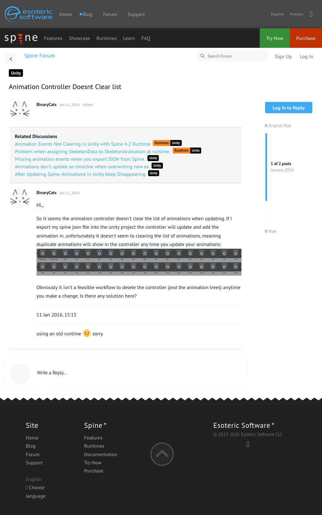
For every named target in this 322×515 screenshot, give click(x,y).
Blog (31, 446)
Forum (110, 14)
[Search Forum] (232, 56)
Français (296, 14)
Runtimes (107, 38)
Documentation (100, 454)
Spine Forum (39, 55)
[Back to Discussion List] (10, 58)
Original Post (278, 125)
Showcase (79, 38)
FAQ (146, 38)
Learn (129, 38)
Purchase (305, 38)
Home (65, 14)
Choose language (36, 491)
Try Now (275, 38)
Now (270, 231)
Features (53, 38)
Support (136, 14)
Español (277, 14)
